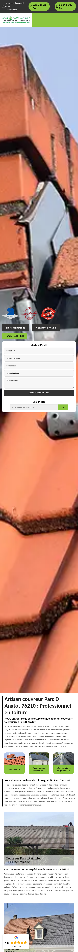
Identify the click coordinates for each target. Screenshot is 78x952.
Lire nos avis (16, 947)
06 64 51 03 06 (65, 6)
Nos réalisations (15, 327)
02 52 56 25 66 (39, 6)
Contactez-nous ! (46, 327)
